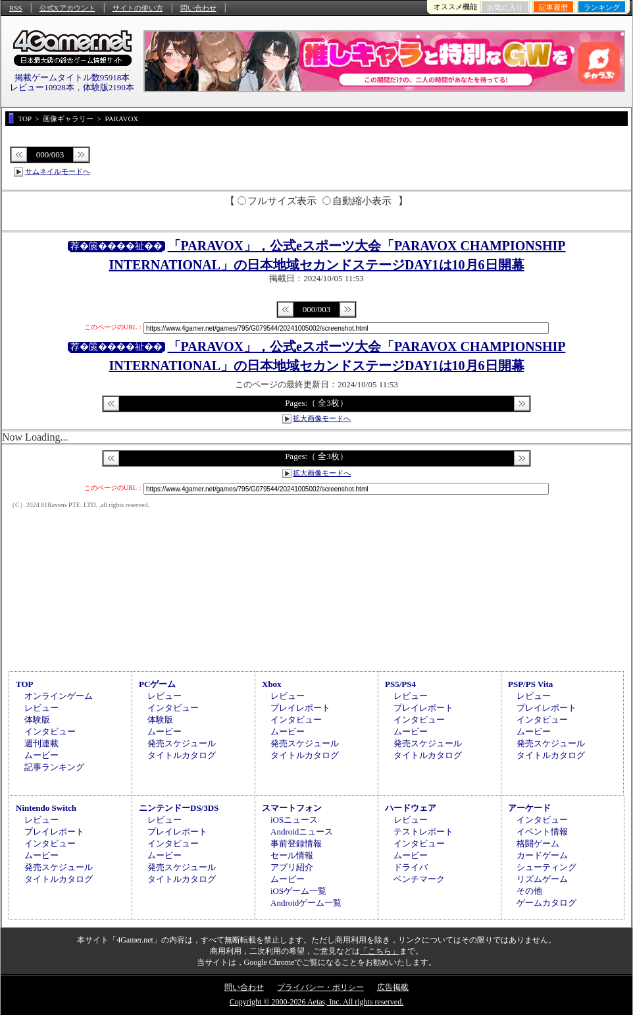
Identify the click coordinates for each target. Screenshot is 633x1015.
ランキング (602, 7)
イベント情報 (542, 832)
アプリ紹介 (291, 867)
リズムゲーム (542, 879)
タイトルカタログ (181, 755)
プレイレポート (300, 708)
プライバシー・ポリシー (320, 987)
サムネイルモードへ (57, 171)
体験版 (37, 720)
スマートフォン (292, 808)
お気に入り (505, 7)
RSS (15, 8)
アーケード (529, 808)
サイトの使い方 (138, 8)
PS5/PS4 (400, 684)
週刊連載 (41, 743)
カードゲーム (542, 855)
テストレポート (423, 832)
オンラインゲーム (58, 696)
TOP (25, 684)
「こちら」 (379, 951)
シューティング (546, 867)
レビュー (41, 708)
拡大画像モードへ (322, 418)
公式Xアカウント (67, 8)
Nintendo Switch (46, 808)
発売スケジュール (181, 743)
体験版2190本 (108, 87)
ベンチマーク (419, 879)
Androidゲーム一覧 (306, 903)
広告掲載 (393, 987)
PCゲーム (157, 684)
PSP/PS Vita (530, 684)
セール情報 (291, 855)
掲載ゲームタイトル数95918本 (72, 77)
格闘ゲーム (538, 843)
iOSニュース (294, 820)
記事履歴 (553, 7)
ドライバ (410, 867)
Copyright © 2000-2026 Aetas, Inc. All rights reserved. (316, 1001)
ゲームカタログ (546, 903)
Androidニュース (301, 832)
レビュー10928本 (42, 87)
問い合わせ (198, 8)
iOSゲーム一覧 (298, 891)
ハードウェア (410, 808)
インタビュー (50, 731)
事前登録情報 (296, 843)
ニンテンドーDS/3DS (178, 808)
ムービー (41, 755)
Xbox (272, 684)
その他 (529, 891)
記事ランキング (54, 767)
